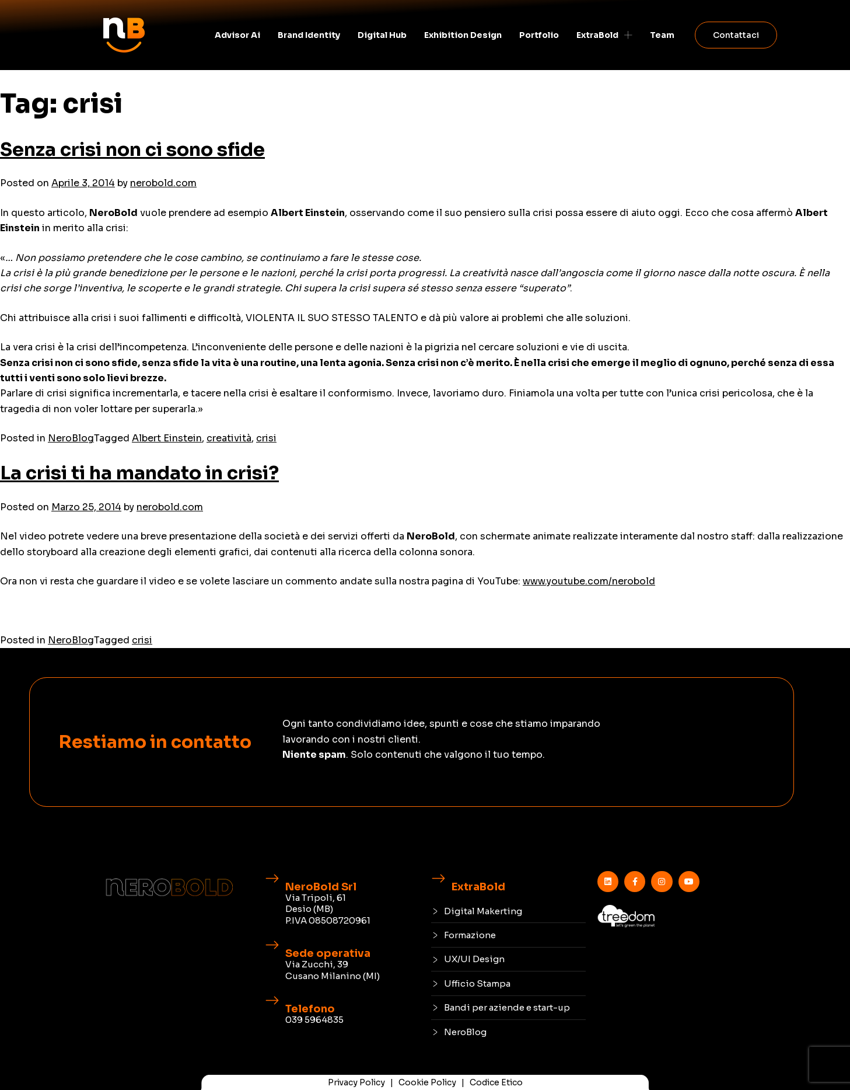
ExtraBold (604, 35)
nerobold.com (163, 183)
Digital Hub (382, 35)
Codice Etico (496, 1082)
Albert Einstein (167, 438)
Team (662, 35)
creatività (229, 438)
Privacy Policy (356, 1082)
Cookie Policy (427, 1082)
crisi (266, 438)
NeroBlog (71, 438)
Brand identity (309, 35)
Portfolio (539, 35)
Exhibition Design (463, 35)
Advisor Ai (237, 35)
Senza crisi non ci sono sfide (132, 149)
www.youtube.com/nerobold (589, 581)
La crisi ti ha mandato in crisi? (139, 473)
